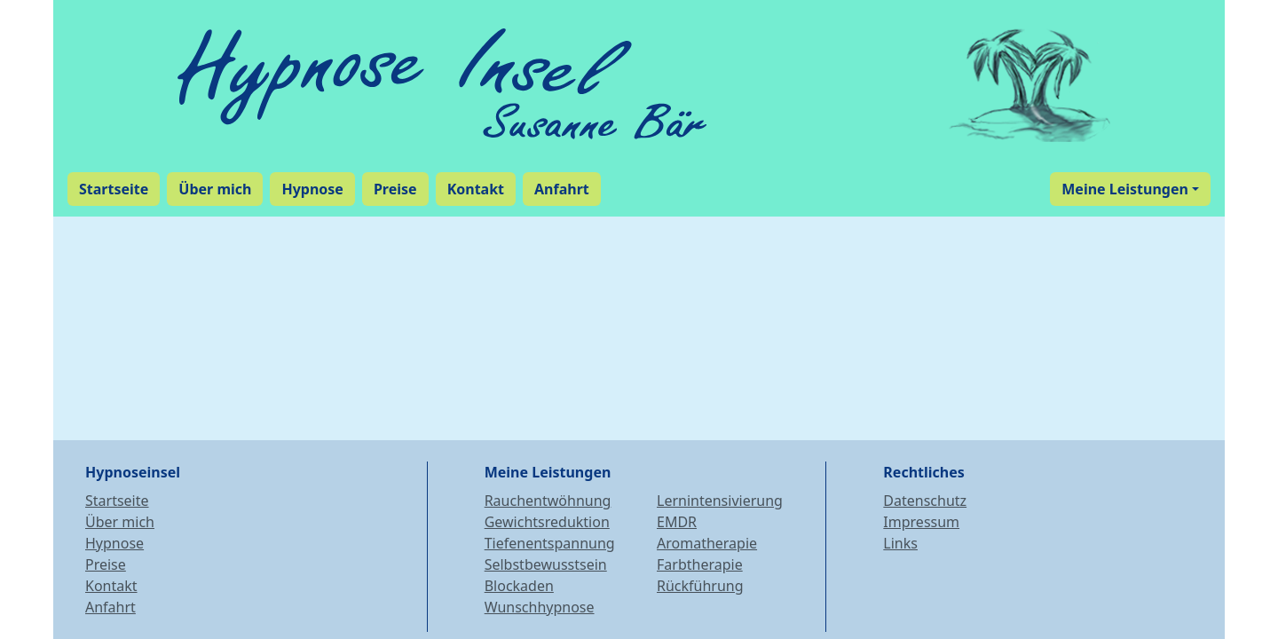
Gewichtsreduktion (547, 522)
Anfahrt (110, 607)
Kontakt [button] (475, 189)
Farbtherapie (700, 564)
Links (900, 543)
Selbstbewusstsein (546, 564)
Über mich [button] (214, 189)
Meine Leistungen (1124, 189)
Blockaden (519, 586)
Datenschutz (924, 500)
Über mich (119, 522)
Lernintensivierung (720, 500)
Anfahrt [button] (561, 189)
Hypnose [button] (312, 189)
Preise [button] (395, 189)
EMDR (677, 522)
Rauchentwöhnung (548, 500)
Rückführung (700, 586)
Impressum (921, 522)
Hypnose (114, 543)
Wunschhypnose (540, 607)
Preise (105, 564)
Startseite (117, 500)
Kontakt (111, 586)
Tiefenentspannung (550, 543)
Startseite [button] (113, 189)
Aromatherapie (707, 543)
